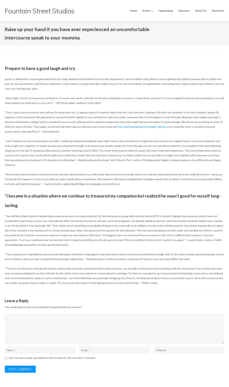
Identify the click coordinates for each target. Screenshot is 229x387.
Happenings (166, 10)
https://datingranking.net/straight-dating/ (141, 126)
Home (133, 10)
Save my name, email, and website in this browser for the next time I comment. (52, 357)
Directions (218, 10)
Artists (146, 10)
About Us (200, 10)
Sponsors (184, 10)
